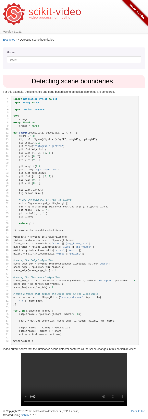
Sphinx (25, 415)
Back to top (138, 411)
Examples (9, 39)
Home (11, 52)
